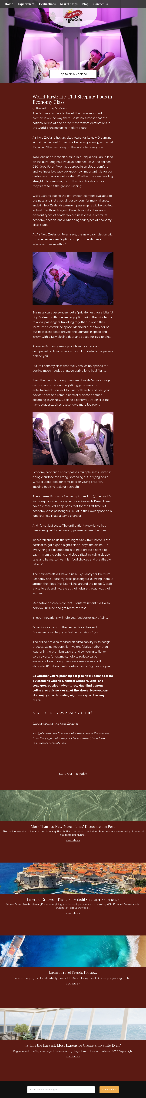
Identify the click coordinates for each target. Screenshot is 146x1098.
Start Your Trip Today (73, 773)
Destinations (47, 4)
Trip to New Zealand (73, 74)
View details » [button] (73, 840)
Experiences (26, 4)
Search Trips (68, 4)
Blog (85, 4)
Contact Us (100, 4)
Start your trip (109, 1089)
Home (9, 4)
